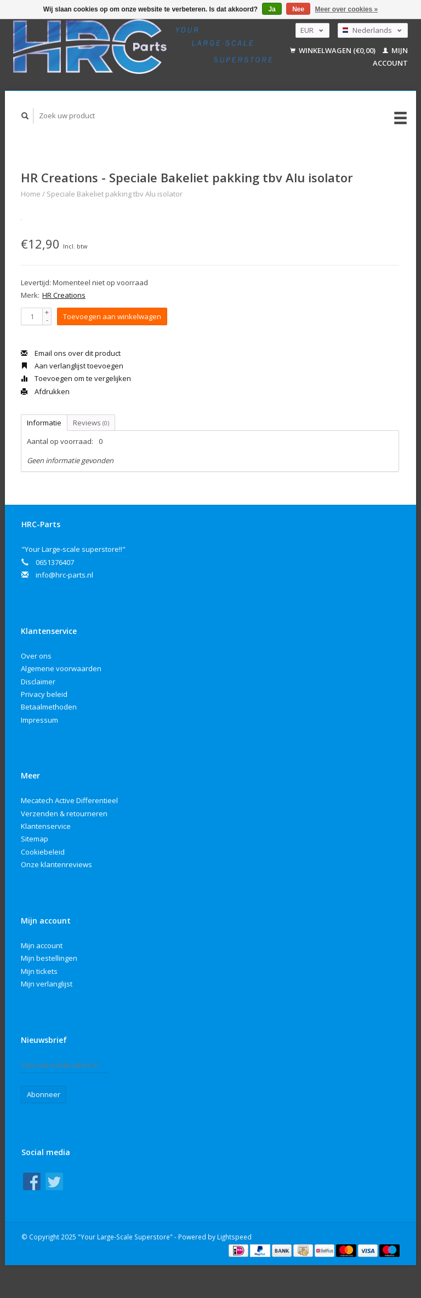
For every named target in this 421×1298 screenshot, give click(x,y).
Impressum (39, 720)
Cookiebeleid (43, 852)
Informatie (44, 423)
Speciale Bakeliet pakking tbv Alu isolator (115, 194)
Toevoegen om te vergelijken (76, 378)
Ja (271, 9)
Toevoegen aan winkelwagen (112, 316)
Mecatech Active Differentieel (69, 800)
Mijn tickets (39, 971)
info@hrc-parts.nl (64, 575)
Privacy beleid (44, 694)
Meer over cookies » (346, 9)
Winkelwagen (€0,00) (333, 50)
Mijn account (41, 945)
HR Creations (64, 295)
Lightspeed (234, 1236)
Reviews (91, 423)
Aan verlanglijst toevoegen (72, 366)
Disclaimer (38, 682)
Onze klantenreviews (56, 864)
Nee (298, 9)
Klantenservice (46, 826)
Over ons (36, 656)
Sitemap (34, 839)
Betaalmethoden (49, 707)
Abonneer (43, 1094)
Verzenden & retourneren (64, 813)
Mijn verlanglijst (46, 984)
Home (31, 194)
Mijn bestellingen (49, 958)
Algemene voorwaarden (61, 668)
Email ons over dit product (71, 353)
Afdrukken (45, 391)
